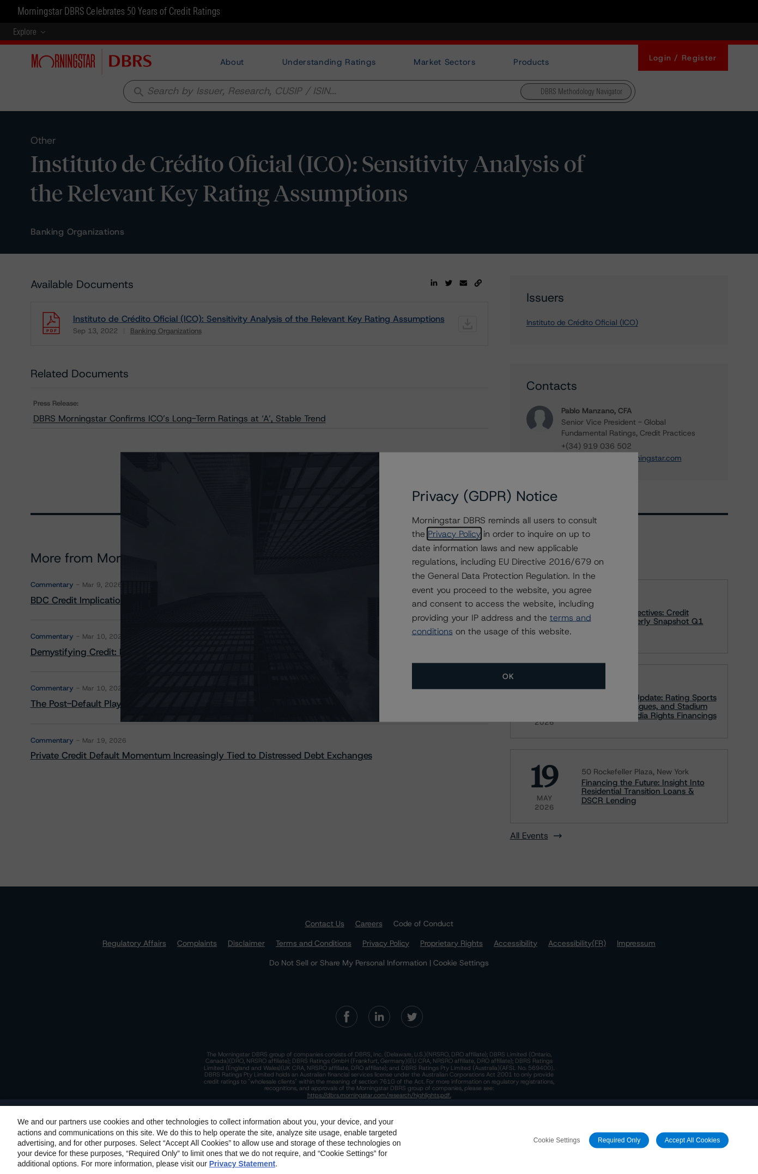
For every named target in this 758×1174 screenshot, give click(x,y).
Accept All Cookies (692, 1147)
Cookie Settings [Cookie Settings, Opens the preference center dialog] (556, 1147)
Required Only (619, 1147)
